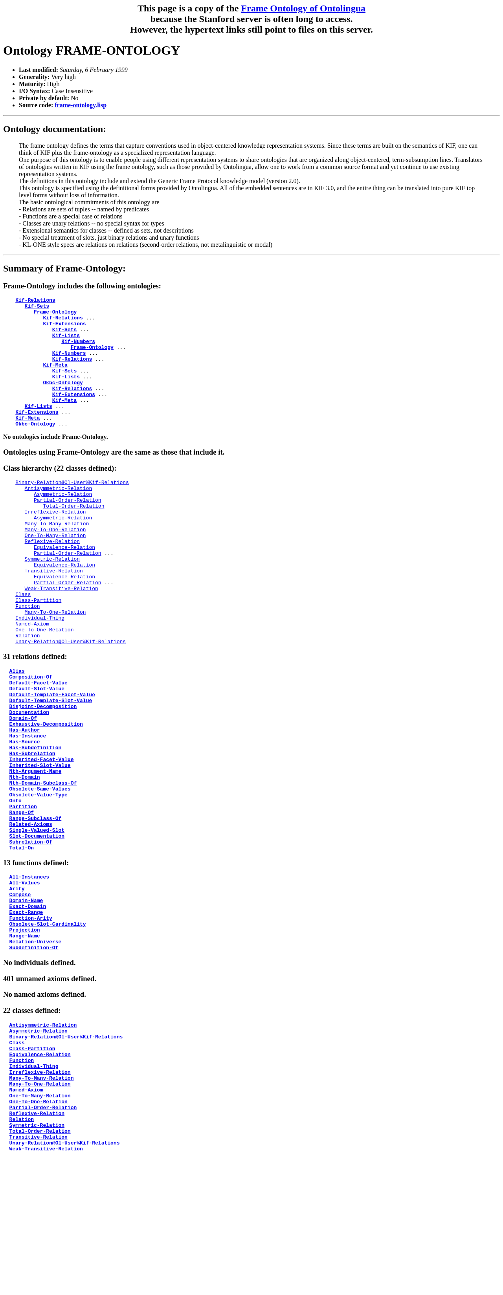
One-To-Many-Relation (55, 572)
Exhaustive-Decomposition (46, 794)
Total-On (21, 942)
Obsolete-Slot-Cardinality (47, 1029)
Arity (17, 987)
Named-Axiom (32, 678)
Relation (27, 693)
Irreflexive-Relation (55, 544)
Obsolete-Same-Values (40, 872)
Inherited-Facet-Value (41, 836)
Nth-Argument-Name (35, 851)
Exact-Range (26, 1015)
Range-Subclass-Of (35, 907)
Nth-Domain (24, 858)
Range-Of (21, 900)
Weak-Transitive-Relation (61, 636)
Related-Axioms (30, 914)
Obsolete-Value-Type (38, 879)
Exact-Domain (27, 1008)
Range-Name (24, 1043)
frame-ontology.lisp (80, 105)
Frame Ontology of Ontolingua (303, 8)
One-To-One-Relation (44, 686)
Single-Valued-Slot (36, 921)
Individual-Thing (39, 671)
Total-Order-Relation (73, 537)
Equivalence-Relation (64, 587)
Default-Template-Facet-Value (52, 759)
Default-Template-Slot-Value (50, 766)
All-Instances (29, 973)
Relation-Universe (35, 1051)
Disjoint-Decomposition (43, 773)
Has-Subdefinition (35, 822)
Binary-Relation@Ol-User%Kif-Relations (72, 509)
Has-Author (24, 801)
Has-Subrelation (32, 829)
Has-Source (24, 815)
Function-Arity (30, 1022)
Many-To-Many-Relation (57, 558)
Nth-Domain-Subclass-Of (43, 865)
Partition (23, 893)
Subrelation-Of (30, 935)
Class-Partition (38, 650)
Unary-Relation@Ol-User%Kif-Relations (70, 700)
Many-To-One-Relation (55, 565)
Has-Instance (27, 808)
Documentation (29, 780)
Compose (20, 994)
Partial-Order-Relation (67, 530)
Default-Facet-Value (38, 744)
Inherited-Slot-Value (40, 843)
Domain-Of (23, 787)
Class (23, 643)
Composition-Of (30, 737)
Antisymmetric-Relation (58, 516)
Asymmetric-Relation (63, 523)
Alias (17, 730)
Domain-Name (26, 1001)
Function (27, 657)
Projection (24, 1036)
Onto (15, 886)
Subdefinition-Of (34, 1058)
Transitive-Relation (54, 615)
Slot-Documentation (36, 928)
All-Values (24, 980)
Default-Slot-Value (36, 752)
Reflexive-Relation (52, 579)
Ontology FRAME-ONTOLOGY (91, 50)
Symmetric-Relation (52, 601)
